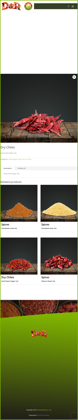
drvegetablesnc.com (45, 410)
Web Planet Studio (43, 415)
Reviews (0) (21, 168)
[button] (74, 77)
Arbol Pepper (13, 159)
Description (8, 168)
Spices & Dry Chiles (24, 159)
